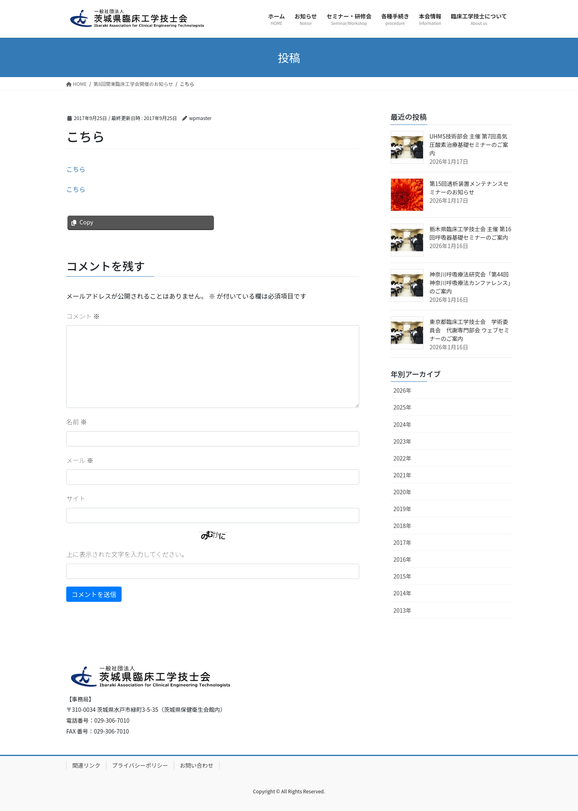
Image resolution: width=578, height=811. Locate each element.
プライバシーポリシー (140, 765)
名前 (76, 421)
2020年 (402, 492)
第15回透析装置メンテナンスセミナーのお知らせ (469, 187)
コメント (83, 316)
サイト (75, 498)
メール (80, 460)
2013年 (402, 610)
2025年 (402, 407)
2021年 (402, 475)
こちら (75, 169)
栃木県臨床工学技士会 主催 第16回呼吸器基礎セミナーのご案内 (470, 233)
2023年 (402, 441)
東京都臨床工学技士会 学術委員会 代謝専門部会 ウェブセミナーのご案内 (469, 330)
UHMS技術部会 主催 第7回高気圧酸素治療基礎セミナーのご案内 (468, 144)
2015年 (402, 576)
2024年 (402, 424)
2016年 (402, 559)
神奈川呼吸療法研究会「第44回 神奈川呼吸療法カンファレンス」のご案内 (470, 282)
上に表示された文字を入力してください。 (127, 554)
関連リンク (86, 765)
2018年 (402, 526)
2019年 (402, 509)
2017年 (402, 542)
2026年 (402, 390)
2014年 (402, 593)
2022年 (402, 458)
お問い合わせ (197, 765)
